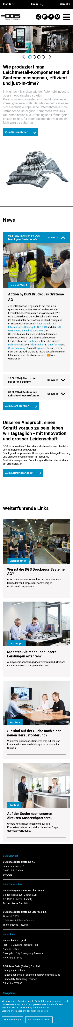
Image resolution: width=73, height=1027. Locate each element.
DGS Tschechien (12, 884)
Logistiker (41, 348)
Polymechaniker (17, 344)
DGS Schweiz (10, 856)
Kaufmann (33, 341)
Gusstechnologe (17, 348)
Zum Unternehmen (16, 132)
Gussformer (54, 344)
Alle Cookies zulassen (38, 1019)
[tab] (36, 237)
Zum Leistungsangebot (19, 472)
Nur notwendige (12, 1019)
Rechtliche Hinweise (37, 1011)
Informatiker (37, 344)
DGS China (9, 934)
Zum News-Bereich (17, 405)
